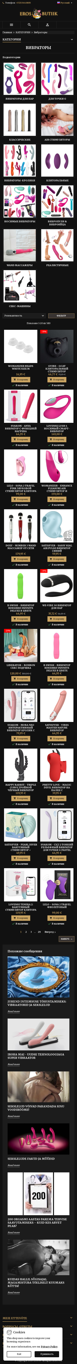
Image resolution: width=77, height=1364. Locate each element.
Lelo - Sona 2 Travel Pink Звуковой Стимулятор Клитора (20, 488)
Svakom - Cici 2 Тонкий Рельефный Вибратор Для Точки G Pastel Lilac (57, 848)
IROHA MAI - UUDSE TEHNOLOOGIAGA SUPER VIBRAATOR (36, 1056)
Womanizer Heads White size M (20, 367)
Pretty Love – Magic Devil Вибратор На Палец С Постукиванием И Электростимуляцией (57, 790)
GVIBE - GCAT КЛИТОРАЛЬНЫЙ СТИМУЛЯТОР (56, 369)
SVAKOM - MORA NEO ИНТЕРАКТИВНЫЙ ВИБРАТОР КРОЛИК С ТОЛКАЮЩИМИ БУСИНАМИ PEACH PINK (20, 730)
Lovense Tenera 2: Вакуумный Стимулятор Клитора (20, 907)
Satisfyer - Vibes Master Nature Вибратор (57, 727)
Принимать (47, 1354)
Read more (14, 1011)
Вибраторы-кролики (19, 180)
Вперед (51, 932)
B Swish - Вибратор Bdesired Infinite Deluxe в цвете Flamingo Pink (56, 669)
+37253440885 (23, 3)
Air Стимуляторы (57, 139)
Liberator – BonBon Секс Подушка (21, 666)
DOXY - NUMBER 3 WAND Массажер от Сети (21, 547)
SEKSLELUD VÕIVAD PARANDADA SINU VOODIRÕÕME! (36, 1108)
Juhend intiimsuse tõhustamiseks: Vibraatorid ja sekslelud (37, 1003)
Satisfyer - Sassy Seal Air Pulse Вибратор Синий (57, 548)
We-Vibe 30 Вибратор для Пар (56, 607)
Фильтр (61, 315)
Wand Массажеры (20, 265)
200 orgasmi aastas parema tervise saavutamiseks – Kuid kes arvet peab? (37, 1223)
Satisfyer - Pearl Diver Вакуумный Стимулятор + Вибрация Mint (21, 848)
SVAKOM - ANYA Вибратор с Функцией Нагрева (21, 428)
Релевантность (24, 316)
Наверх (67, 939)
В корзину (21, 379)
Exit (19, 1354)
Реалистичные (57, 265)
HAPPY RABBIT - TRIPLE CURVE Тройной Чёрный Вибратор (20, 787)
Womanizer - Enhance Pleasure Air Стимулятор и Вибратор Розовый (57, 489)
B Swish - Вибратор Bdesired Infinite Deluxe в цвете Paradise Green (20, 609)
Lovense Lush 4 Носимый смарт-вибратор (57, 428)
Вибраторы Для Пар (20, 98)
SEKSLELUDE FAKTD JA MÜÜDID (31, 1158)
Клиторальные (57, 180)
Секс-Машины (20, 306)
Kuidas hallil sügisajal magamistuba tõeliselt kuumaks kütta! (36, 1283)
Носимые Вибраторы (19, 221)
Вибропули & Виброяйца (57, 223)
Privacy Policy (49, 1346)
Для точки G (57, 98)
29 (39, 932)
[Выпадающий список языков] (65, 3)
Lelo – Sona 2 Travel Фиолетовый (57, 906)
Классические (19, 139)
